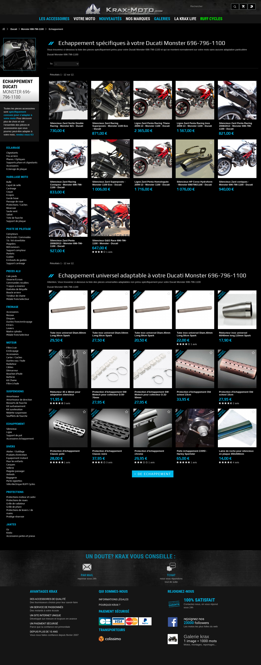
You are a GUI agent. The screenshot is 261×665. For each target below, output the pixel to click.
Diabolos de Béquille (16, 289)
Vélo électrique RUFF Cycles (20, 484)
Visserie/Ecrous (14, 279)
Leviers (10, 328)
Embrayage (12, 351)
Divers (10, 446)
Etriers (9, 325)
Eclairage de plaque (16, 169)
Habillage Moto (17, 177)
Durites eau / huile (15, 360)
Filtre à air (11, 347)
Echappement (15, 424)
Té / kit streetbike (15, 240)
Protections (15, 492)
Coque (9, 191)
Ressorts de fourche (16, 403)
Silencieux (11, 429)
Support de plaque (16, 221)
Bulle (8, 182)
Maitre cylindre (14, 331)
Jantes (11, 524)
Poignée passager (15, 471)
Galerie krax (196, 636)
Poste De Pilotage (18, 229)
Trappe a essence (15, 286)
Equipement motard (17, 458)
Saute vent (11, 211)
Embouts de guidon (16, 260)
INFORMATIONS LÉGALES (113, 599)
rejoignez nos (194, 619)
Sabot (9, 214)
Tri (51, 63)
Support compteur (16, 250)
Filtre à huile (12, 383)
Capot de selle (13, 185)
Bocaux (10, 315)
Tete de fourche (14, 217)
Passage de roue (14, 201)
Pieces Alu (13, 271)
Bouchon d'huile (14, 373)
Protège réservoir (15, 516)
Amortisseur (12, 396)
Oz (7, 529)
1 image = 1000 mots (200, 641)
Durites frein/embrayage (19, 321)
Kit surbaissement (15, 406)
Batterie (10, 377)
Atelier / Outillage (15, 451)
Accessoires (12, 165)
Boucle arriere (13, 292)
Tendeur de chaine (15, 295)
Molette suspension (16, 412)
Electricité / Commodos (18, 237)
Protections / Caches (16, 204)
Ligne (9, 432)
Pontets (10, 253)
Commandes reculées (17, 282)
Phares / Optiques (15, 159)
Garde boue (12, 198)
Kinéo (9, 532)
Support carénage (15, 263)
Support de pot (14, 435)
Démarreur (12, 370)
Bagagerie (11, 477)
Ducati (14, 29)
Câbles (9, 367)
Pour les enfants (14, 461)
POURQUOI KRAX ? (109, 604)
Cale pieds (11, 276)
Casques (10, 464)
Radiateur (11, 364)
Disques (10, 318)
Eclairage (13, 147)
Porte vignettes (14, 481)
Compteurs (12, 234)
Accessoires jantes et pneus (20, 536)
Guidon (10, 256)
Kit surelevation (14, 409)
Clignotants (12, 152)
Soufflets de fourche (16, 416)
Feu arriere (12, 156)
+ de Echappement (152, 474)
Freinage (12, 307)
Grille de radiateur (15, 503)
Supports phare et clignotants (21, 162)
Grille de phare (14, 506)
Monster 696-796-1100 (32, 29)
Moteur (11, 342)
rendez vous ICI (25, 134)
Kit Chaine (11, 380)
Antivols (10, 474)
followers (196, 623)
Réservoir (11, 208)
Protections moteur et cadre (21, 497)
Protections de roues (17, 500)
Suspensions (15, 391)
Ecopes (10, 195)
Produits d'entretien (16, 454)
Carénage (11, 188)
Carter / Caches (14, 357)
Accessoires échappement (20, 438)
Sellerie (10, 467)
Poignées (11, 243)
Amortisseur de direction (19, 399)
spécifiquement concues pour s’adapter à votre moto (18, 115)
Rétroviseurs (12, 247)
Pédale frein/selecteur (17, 299)
